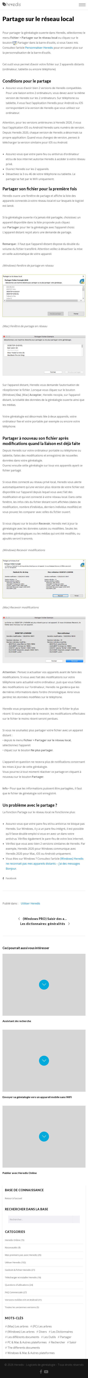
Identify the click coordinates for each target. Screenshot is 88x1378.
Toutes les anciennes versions (20, 1307)
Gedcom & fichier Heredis (18, 1269)
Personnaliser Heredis (39, 47)
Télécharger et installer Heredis (21, 1277)
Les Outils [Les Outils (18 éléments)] (50, 1337)
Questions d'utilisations (17, 1284)
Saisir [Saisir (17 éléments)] (73, 1342)
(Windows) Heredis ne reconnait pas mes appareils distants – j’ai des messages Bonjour (45, 863)
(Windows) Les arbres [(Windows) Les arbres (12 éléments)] (21, 1332)
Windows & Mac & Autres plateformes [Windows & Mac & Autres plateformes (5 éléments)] (31, 1353)
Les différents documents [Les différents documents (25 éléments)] (23, 1337)
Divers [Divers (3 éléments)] (43, 1332)
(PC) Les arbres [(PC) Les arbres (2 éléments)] (42, 1326)
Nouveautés (11, 1247)
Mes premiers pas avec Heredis (21, 1254)
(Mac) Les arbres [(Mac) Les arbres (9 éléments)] (18, 1326)
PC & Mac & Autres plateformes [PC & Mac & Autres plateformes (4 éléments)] (27, 1342)
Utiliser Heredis (30, 903)
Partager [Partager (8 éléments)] (65, 1337)
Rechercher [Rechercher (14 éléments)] (58, 1342)
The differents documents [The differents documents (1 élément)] (24, 1347)
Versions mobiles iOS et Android (21, 1299)
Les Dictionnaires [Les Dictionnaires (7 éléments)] (62, 1332)
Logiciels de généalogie (40, 1365)
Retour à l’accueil (13, 1198)
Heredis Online (12, 1240)
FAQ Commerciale (14, 1292)
